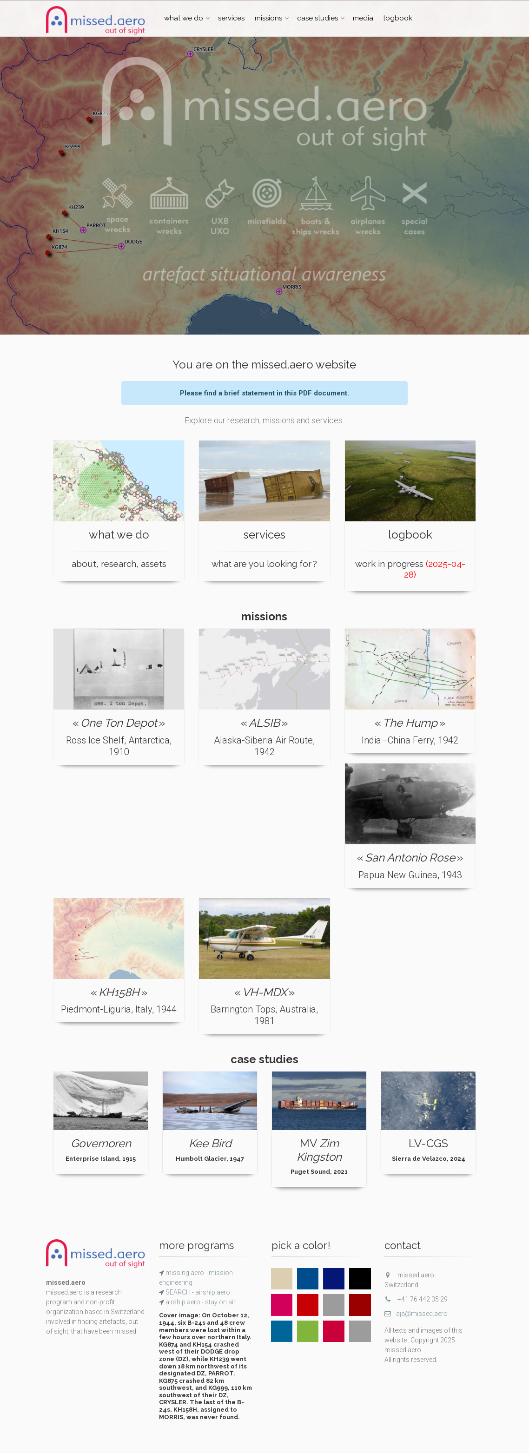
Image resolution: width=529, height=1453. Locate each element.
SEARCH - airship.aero (197, 1292)
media (363, 18)
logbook (398, 18)
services (231, 18)
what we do (183, 18)
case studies (317, 18)
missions (268, 18)
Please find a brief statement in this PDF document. (264, 393)
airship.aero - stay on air (200, 1302)
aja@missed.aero (416, 1313)
